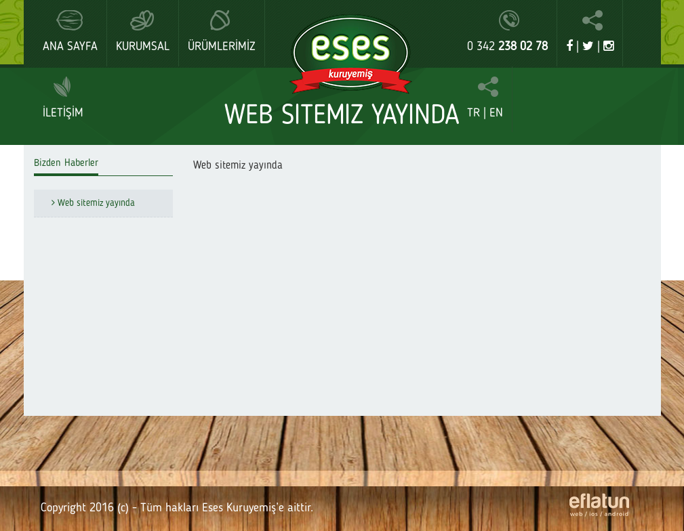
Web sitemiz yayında (89, 203)
